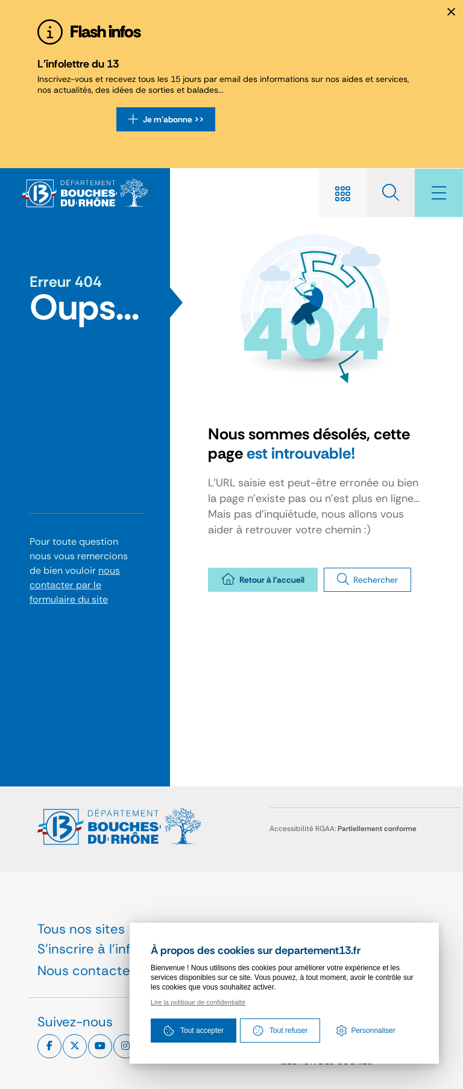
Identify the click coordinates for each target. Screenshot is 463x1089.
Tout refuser (280, 1030)
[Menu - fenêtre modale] (439, 193)
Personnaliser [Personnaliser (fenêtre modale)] (373, 1030)
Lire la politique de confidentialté (198, 1002)
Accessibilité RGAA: (343, 828)
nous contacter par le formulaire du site (75, 585)
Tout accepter (193, 1030)
